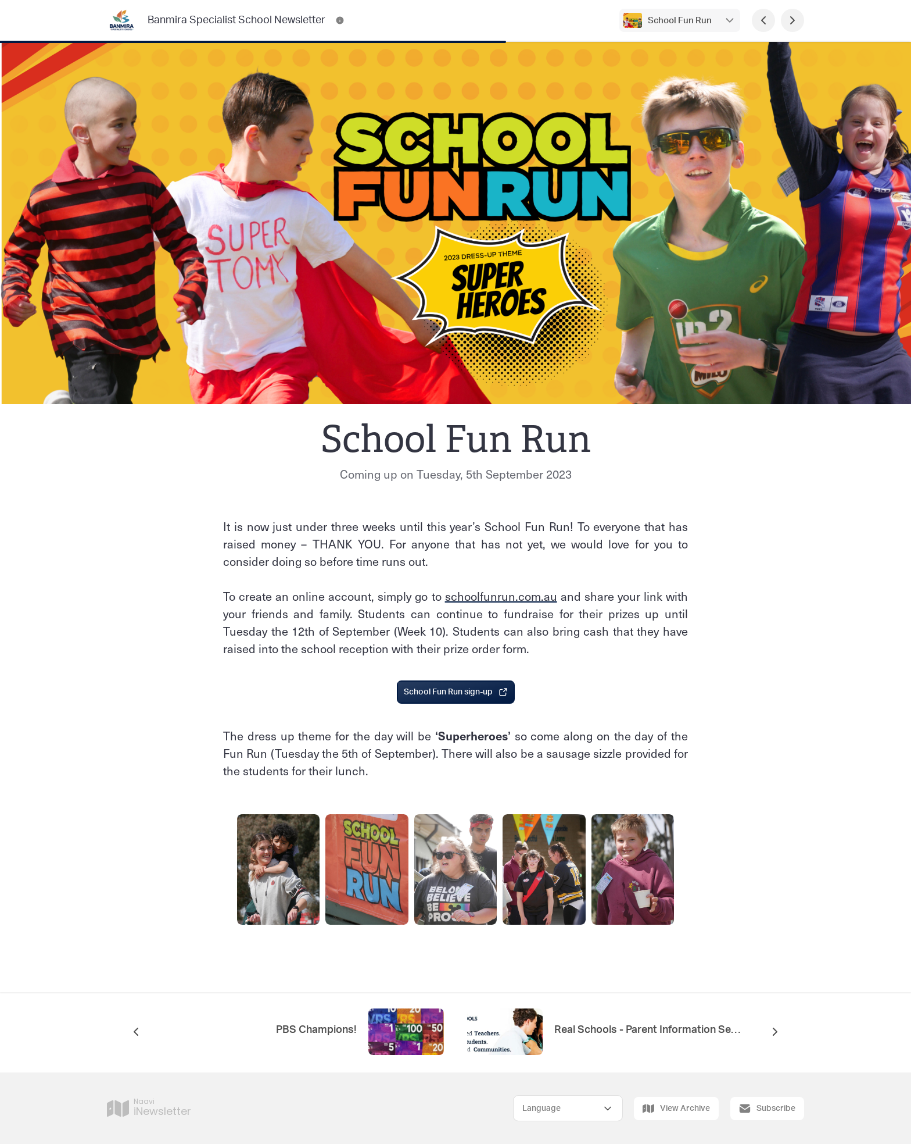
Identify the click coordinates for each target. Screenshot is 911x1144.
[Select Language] (568, 1108)
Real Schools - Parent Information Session (647, 1030)
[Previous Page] (763, 20)
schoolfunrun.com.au (501, 596)
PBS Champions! (316, 1030)
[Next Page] (792, 20)
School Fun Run (680, 20)
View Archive (676, 1108)
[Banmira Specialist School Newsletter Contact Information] (340, 20)
